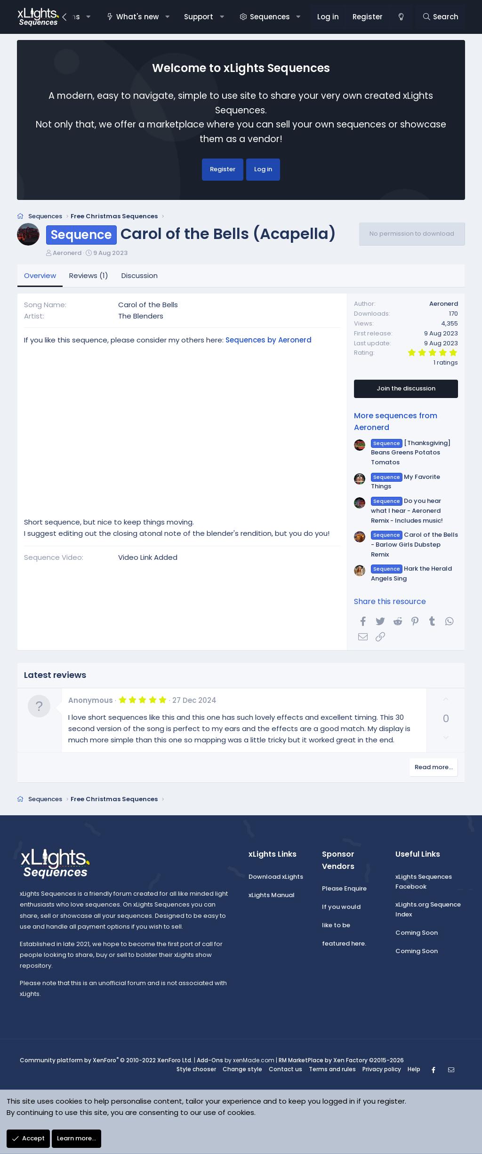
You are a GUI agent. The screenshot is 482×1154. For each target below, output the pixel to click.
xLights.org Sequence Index (428, 910)
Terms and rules (332, 1070)
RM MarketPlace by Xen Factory (341, 1061)
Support (198, 17)
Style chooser (196, 1070)
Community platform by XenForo (106, 1061)
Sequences (270, 17)
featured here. (344, 943)
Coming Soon (416, 933)
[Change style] (400, 17)
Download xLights (276, 877)
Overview (40, 276)
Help (414, 1070)
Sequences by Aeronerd (268, 341)
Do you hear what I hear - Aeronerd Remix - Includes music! (407, 511)
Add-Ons (210, 1061)
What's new (137, 17)
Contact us (285, 1070)
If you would (341, 907)
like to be (336, 926)
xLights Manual (272, 895)
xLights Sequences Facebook (423, 882)
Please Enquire (344, 889)
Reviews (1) (88, 276)
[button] (88, 17)
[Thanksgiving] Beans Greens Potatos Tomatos (410, 453)
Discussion (139, 276)
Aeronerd (67, 253)
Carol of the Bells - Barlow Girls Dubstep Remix (414, 545)
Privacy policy (381, 1070)
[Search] (440, 17)
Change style (242, 1070)
